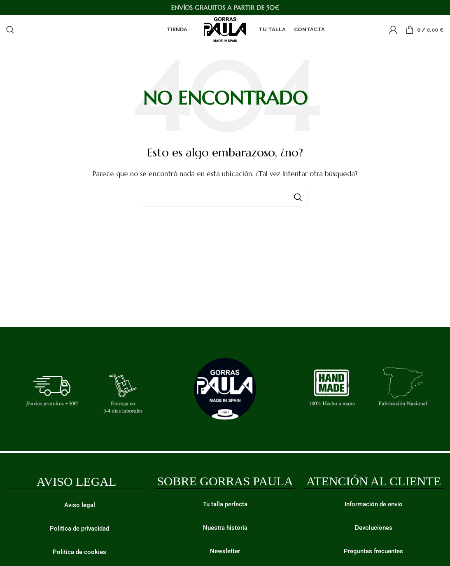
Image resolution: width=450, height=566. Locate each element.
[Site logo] (225, 29)
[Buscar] (10, 29)
